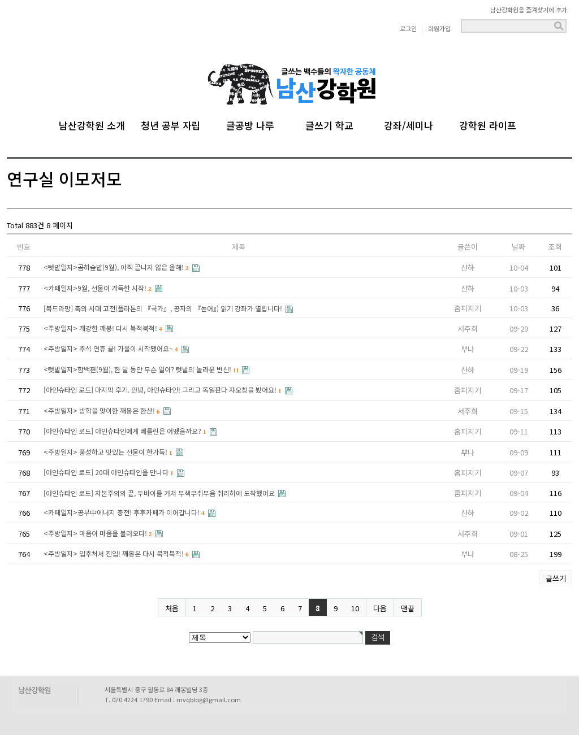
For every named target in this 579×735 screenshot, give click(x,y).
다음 (380, 608)
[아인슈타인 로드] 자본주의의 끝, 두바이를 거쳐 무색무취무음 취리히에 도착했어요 (160, 493)
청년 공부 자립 (171, 123)
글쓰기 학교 (329, 123)
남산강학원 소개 (92, 123)
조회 (555, 246)
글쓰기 (556, 578)
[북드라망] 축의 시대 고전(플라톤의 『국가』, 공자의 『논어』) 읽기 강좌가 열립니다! (164, 308)
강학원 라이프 (487, 123)
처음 (172, 608)
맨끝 (407, 608)
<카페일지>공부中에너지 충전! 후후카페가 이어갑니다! (125, 512)
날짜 (518, 246)
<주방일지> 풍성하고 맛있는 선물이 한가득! (109, 451)
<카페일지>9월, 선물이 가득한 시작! (98, 288)
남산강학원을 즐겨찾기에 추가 (528, 9)
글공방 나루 (250, 123)
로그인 (408, 28)
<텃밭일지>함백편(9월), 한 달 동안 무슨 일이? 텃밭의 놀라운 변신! (142, 369)
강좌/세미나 (408, 123)
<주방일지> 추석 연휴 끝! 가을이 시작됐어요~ (112, 348)
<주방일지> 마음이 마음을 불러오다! (99, 533)
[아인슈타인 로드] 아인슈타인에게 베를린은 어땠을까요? (126, 431)
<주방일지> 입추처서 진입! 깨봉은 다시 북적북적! (117, 553)
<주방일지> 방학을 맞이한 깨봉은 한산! (103, 410)
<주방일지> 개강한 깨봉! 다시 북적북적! (104, 328)
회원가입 (439, 28)
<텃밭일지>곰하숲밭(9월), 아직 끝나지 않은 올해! (117, 267)
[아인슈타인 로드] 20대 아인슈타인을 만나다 (109, 472)
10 (355, 608)
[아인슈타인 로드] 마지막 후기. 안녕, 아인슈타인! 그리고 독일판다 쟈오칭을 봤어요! (163, 389)
